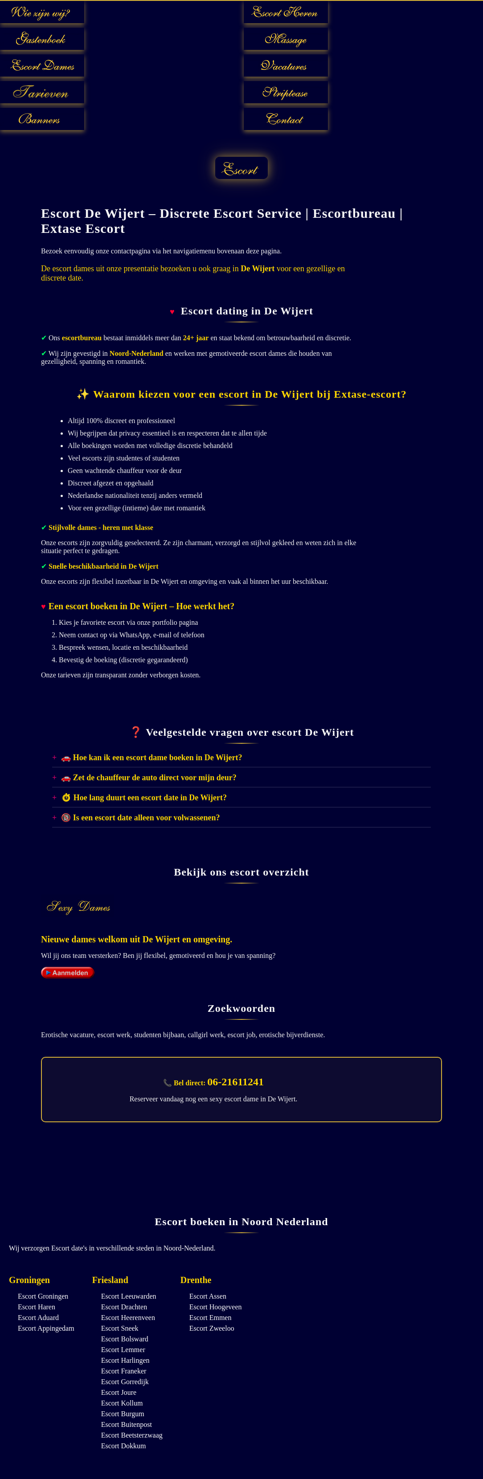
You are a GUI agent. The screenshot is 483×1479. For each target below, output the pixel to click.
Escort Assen (207, 1296)
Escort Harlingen (125, 1360)
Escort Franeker (124, 1371)
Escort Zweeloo (211, 1328)
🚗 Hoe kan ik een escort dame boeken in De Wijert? (151, 757)
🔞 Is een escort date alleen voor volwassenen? (140, 817)
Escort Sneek (120, 1328)
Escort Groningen (43, 1296)
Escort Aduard (38, 1317)
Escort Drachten (124, 1307)
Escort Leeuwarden (128, 1296)
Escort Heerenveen (128, 1317)
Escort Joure (119, 1392)
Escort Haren (36, 1307)
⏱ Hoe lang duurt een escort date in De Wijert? (144, 797)
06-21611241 (235, 1082)
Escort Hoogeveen (215, 1307)
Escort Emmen (210, 1317)
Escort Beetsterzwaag (132, 1435)
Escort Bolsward (124, 1339)
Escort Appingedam (46, 1328)
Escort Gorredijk (125, 1381)
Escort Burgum (122, 1414)
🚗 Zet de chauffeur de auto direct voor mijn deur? (148, 777)
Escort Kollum (122, 1403)
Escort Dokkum (123, 1446)
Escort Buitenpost (126, 1424)
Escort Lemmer (123, 1349)
